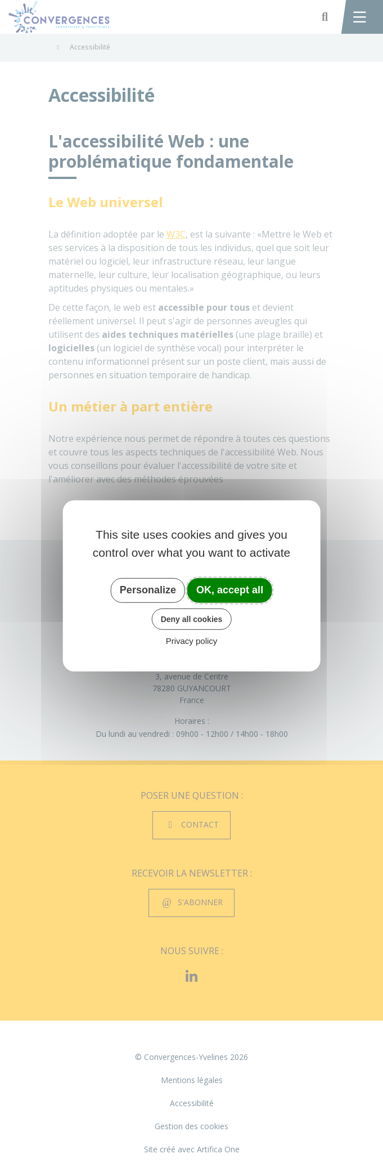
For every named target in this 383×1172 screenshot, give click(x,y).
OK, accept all (229, 590)
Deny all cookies (192, 618)
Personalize (148, 590)
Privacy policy (192, 641)
